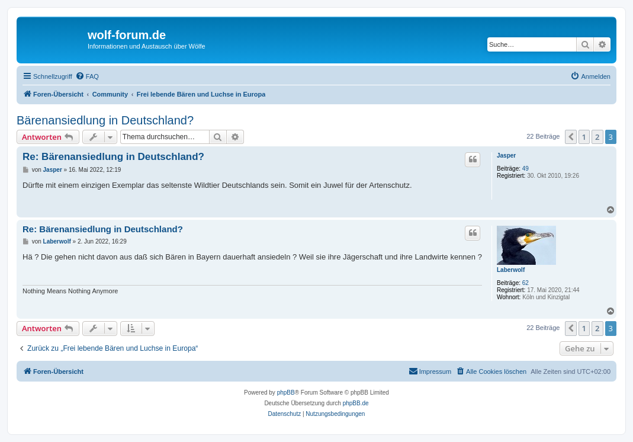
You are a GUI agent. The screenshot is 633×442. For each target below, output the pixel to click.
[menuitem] (87, 76)
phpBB (286, 392)
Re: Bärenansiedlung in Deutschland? (113, 156)
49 (525, 168)
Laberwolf (511, 270)
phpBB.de (356, 403)
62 (525, 283)
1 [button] (584, 137)
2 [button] (597, 137)
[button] (571, 137)
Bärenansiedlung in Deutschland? (105, 120)
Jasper (506, 155)
